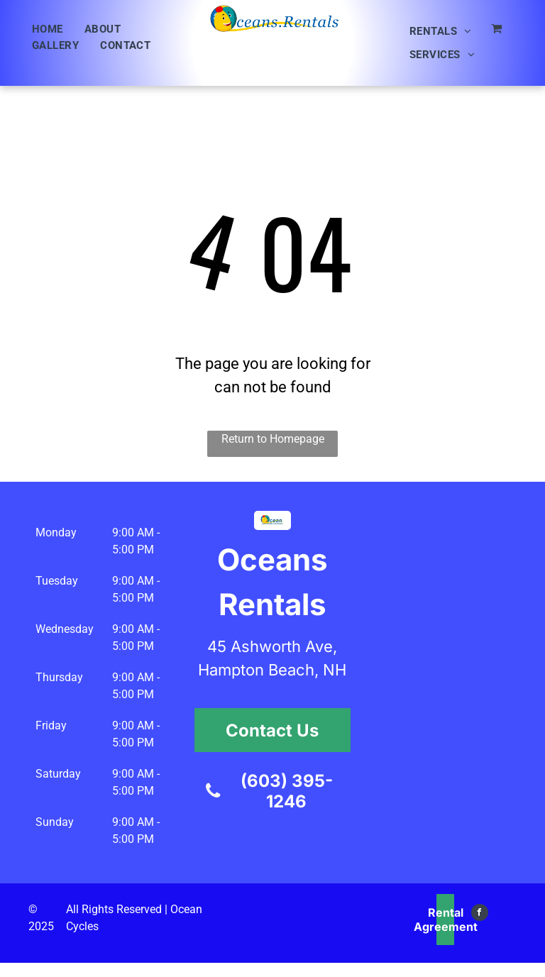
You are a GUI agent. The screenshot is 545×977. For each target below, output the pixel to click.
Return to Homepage (272, 439)
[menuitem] (47, 29)
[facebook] (479, 914)
